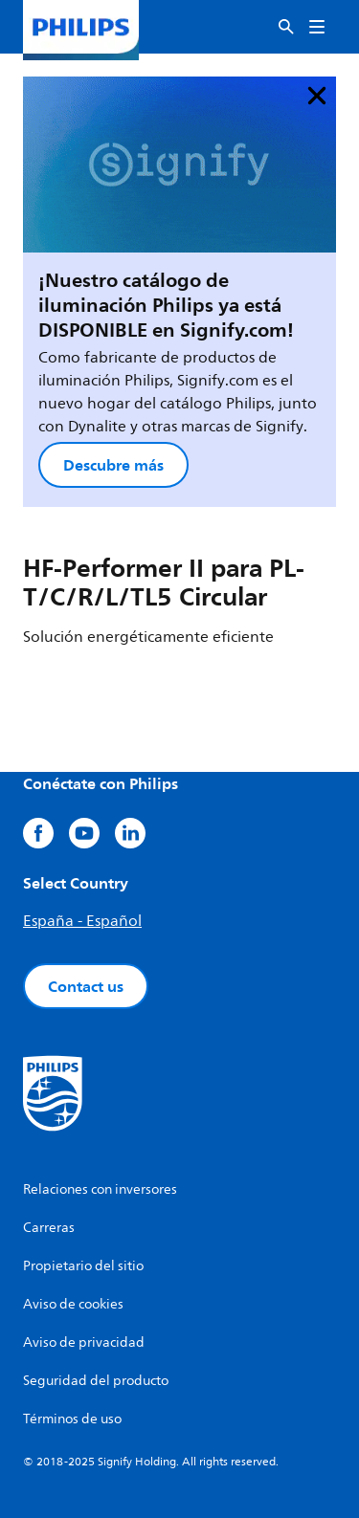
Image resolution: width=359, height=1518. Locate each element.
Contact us (85, 986)
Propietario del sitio (83, 1266)
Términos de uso (72, 1419)
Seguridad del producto (95, 1381)
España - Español (82, 921)
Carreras (49, 1228)
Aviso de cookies (73, 1304)
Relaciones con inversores (100, 1189)
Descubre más (113, 464)
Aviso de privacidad (84, 1342)
